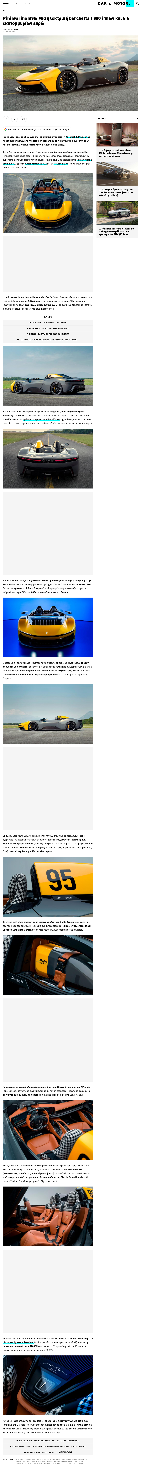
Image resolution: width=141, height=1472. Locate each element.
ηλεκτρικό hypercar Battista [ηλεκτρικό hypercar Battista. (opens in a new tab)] (18, 1342)
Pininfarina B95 (53, 1460)
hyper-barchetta (79, 1460)
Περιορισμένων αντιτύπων (72, 1461)
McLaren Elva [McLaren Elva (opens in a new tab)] (61, 163)
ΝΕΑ (4, 10)
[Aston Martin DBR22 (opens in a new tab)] (36, 163)
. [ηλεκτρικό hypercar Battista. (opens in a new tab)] (33, 1342)
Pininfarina (41, 1460)
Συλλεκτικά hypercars (42, 1463)
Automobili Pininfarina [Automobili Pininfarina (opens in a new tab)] (78, 137)
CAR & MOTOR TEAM (10, 29)
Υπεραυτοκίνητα (53, 1461)
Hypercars (20, 1461)
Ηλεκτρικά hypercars (36, 1461)
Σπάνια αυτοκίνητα (23, 1463)
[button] (6, 3)
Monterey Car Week (75, 1463)
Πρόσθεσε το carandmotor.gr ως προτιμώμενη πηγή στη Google (36, 129)
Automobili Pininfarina (25, 1460)
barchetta (66, 1460)
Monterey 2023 (59, 1463)
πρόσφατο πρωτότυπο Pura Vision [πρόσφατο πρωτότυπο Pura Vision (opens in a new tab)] (41, 419)
